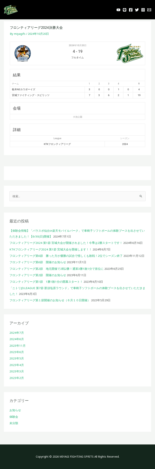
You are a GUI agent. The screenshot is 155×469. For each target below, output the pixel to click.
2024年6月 (16, 338)
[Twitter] (137, 11)
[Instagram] (143, 11)
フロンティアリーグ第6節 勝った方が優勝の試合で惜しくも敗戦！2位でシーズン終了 (65, 256)
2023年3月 (16, 370)
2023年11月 (16, 345)
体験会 (13, 415)
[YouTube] (118, 11)
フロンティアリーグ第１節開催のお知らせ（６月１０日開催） (49, 300)
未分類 (13, 422)
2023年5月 (16, 358)
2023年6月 (16, 351)
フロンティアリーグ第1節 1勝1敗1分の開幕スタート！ (45, 282)
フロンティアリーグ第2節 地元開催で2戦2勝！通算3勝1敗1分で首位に (55, 269)
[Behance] (149, 11)
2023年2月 (16, 377)
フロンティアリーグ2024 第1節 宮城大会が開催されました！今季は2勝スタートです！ (65, 244)
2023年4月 (16, 364)
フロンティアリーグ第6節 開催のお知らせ (37, 263)
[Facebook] (131, 11)
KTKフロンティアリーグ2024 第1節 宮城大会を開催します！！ (49, 250)
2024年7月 (16, 332)
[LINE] (125, 11)
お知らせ (15, 409)
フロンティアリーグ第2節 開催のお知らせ (37, 275)
